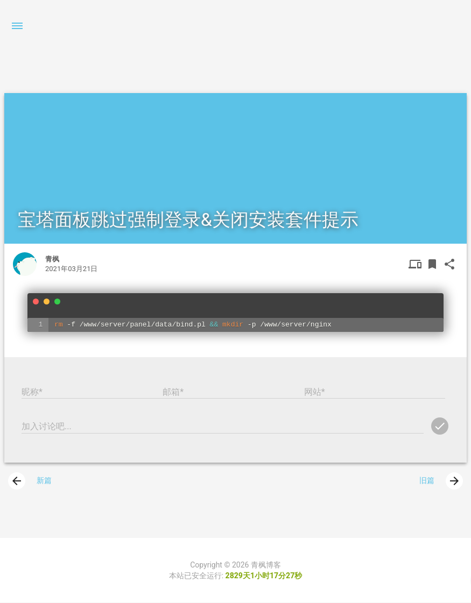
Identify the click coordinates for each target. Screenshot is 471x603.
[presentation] (16, 481)
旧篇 (441, 481)
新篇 (30, 481)
